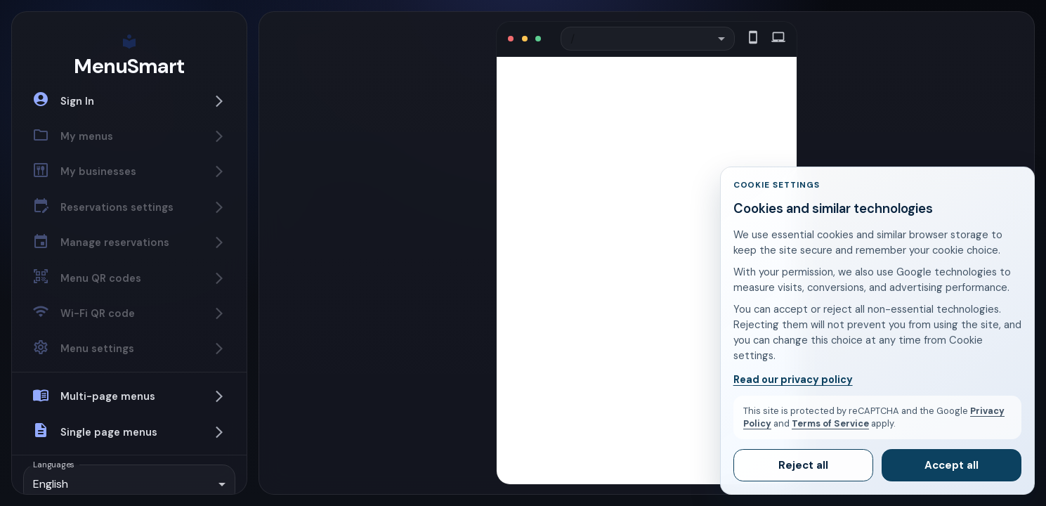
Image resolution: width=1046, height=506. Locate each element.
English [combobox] (50, 483)
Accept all (951, 465)
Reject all (803, 465)
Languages (53, 463)
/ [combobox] (578, 39)
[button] (129, 100)
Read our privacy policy (793, 379)
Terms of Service (830, 423)
